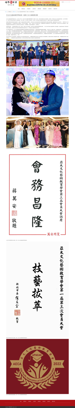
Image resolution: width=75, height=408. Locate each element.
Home (6, 11)
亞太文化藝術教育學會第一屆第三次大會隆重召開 (22, 15)
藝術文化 (14, 11)
